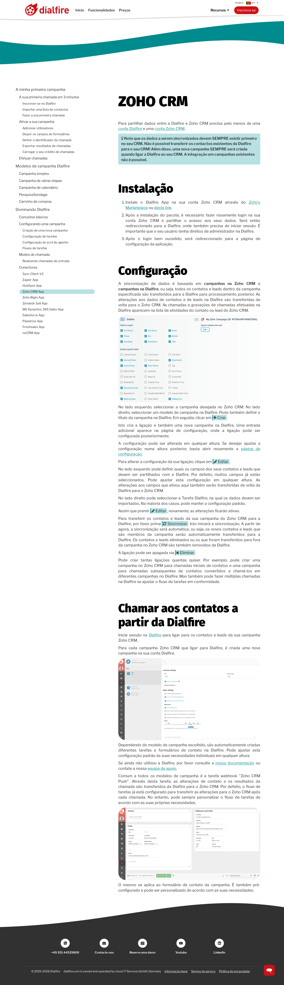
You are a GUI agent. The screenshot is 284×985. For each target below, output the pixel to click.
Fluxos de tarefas (34, 248)
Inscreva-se (246, 10)
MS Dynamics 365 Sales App (43, 309)
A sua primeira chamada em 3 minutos (49, 97)
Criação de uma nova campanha (45, 230)
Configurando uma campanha (42, 224)
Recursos (220, 10)
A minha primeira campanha (40, 89)
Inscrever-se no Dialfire (39, 103)
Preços (124, 10)
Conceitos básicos (33, 217)
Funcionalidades (101, 10)
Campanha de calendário (38, 188)
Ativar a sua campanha (36, 122)
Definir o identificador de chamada (46, 140)
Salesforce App (33, 315)
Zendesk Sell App (34, 303)
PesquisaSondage (33, 195)
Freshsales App (33, 327)
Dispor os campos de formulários (46, 134)
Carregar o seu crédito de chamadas (48, 152)
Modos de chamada (34, 254)
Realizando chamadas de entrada (45, 261)
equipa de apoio (162, 768)
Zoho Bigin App (33, 297)
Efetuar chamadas (33, 158)
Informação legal (175, 971)
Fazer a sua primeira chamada (43, 115)
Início (79, 10)
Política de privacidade (234, 971)
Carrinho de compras (35, 201)
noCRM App (31, 333)
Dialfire (155, 635)
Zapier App (30, 280)
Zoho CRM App (33, 291)
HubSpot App (32, 285)
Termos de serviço (203, 971)
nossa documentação (234, 763)
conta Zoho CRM (170, 128)
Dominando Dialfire (33, 209)
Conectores (28, 267)
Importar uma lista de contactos (45, 109)
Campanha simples (34, 174)
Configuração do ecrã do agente (45, 242)
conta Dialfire (130, 128)
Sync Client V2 (32, 274)
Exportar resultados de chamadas (46, 146)
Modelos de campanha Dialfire (43, 166)
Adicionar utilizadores (37, 128)
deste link (162, 207)
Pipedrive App (32, 321)
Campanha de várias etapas (40, 181)
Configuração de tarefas (39, 236)
